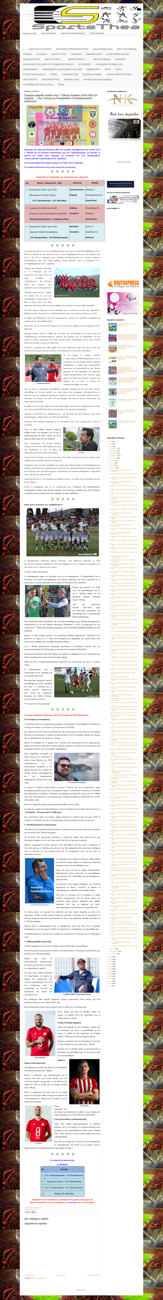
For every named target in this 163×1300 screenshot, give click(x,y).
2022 (110, 959)
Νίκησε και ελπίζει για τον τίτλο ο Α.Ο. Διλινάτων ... (124, 712)
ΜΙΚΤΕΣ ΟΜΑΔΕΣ (102, 59)
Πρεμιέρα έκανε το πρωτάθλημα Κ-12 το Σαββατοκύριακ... (121, 771)
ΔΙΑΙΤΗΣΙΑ (76, 54)
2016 (110, 973)
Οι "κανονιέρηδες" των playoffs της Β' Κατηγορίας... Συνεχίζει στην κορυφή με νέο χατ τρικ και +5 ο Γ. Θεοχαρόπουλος (128, 391)
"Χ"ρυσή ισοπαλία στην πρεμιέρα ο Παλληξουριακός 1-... (119, 556)
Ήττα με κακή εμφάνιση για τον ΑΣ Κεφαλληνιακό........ (119, 797)
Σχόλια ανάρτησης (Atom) (39, 1278)
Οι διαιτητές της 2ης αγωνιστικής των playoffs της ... (124, 945)
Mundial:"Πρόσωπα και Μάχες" (98, 79)
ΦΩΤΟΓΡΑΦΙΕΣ (48, 33)
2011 (110, 985)
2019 (110, 966)
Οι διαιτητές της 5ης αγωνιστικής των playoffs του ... (124, 613)
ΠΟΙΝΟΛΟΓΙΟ (93, 69)
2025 (110, 443)
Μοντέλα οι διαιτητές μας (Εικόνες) (119, 676)
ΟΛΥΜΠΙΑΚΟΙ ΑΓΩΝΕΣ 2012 (109, 64)
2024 (110, 446)
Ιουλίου (112, 460)
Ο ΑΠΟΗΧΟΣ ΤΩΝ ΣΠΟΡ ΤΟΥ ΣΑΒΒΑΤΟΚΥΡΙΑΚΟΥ (48, 64)
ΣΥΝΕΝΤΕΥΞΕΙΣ (70, 74)
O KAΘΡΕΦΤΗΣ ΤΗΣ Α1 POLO (38, 84)
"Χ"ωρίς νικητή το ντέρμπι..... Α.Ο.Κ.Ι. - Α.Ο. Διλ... (123, 635)
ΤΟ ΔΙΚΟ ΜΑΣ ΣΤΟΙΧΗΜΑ (119, 74)
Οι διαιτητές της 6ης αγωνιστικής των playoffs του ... (124, 868)
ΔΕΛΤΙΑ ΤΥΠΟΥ (59, 54)
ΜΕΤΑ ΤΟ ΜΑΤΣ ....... (78, 59)
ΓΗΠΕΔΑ (27, 54)
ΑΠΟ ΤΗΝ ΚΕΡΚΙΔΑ (127, 49)
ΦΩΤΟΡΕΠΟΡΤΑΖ (51, 79)
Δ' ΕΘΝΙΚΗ (41, 54)
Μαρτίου (112, 949)
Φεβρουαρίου (114, 951)
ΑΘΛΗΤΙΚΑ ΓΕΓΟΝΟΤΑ (40, 49)
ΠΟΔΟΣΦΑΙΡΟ (30, 69)
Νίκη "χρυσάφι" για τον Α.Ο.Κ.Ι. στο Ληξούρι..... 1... (124, 824)
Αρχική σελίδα (30, 33)
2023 (110, 956)
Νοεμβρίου (113, 450)
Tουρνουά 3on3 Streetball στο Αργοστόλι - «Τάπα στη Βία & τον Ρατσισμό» (127, 412)
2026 (110, 441)
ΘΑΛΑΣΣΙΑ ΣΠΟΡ (31, 59)
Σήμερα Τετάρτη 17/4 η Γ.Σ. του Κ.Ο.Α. (120, 756)
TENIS (61, 84)
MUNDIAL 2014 (71, 79)
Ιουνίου (112, 463)
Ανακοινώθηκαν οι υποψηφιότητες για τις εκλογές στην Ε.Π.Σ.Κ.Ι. (128, 400)
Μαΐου (112, 465)
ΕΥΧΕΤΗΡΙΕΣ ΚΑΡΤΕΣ (118, 54)
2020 (110, 964)
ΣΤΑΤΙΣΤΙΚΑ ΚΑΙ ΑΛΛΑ (34, 74)
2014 (110, 978)
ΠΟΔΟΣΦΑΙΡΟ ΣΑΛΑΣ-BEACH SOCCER (62, 69)
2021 (110, 961)
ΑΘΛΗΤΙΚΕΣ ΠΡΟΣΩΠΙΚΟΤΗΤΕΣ (72, 49)
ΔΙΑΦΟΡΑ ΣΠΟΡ (94, 54)
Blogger (83, 1290)
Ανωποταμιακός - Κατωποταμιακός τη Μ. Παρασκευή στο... (121, 482)
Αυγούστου (113, 458)
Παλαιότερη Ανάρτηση (93, 1275)
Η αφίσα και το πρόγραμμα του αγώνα (120, 921)
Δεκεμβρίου (113, 448)
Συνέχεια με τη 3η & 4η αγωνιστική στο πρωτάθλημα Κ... (120, 525)
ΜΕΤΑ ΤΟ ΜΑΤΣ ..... (54, 59)
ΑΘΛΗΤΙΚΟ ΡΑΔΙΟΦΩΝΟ (73, 33)
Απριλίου (113, 467)
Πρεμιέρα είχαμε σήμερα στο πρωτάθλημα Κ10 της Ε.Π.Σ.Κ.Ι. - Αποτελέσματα (127, 347)
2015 (110, 976)
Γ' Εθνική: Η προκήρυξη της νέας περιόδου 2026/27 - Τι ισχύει (127, 421)
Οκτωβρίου (113, 453)
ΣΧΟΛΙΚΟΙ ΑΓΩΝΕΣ (92, 74)
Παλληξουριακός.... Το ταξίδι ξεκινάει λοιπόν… (122, 583)
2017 (110, 971)
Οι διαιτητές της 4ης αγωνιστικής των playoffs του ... (124, 742)
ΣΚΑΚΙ (118, 69)
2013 (110, 981)
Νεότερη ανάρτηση (30, 1275)
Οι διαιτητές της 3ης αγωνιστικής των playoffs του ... (124, 862)
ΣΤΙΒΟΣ (53, 74)
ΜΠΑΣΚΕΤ (120, 59)
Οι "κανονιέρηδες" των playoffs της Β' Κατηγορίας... (124, 706)
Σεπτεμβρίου (114, 455)
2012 (110, 983)
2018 (110, 969)
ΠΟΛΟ (108, 69)
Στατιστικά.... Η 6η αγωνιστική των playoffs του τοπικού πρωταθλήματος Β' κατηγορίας (128, 358)
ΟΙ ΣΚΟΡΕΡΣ (84, 64)
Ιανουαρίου (113, 953)
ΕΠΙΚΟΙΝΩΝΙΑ (97, 33)
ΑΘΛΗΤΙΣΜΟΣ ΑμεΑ (103, 49)
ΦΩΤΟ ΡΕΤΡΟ (30, 79)
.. (23, 49)
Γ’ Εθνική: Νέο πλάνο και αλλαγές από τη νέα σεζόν (127, 324)
